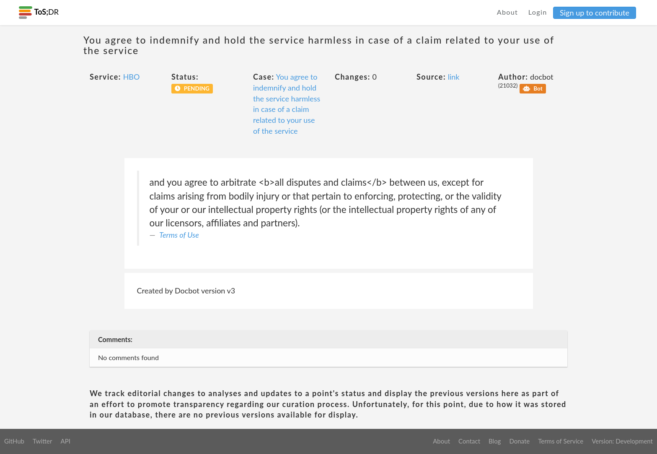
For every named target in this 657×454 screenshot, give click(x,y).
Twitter (42, 441)
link (454, 76)
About (507, 12)
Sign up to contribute (594, 12)
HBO (131, 76)
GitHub (14, 441)
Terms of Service (560, 441)
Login (537, 12)
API (65, 441)
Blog (495, 441)
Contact (469, 441)
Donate (519, 441)
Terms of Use (179, 234)
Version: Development (622, 441)
